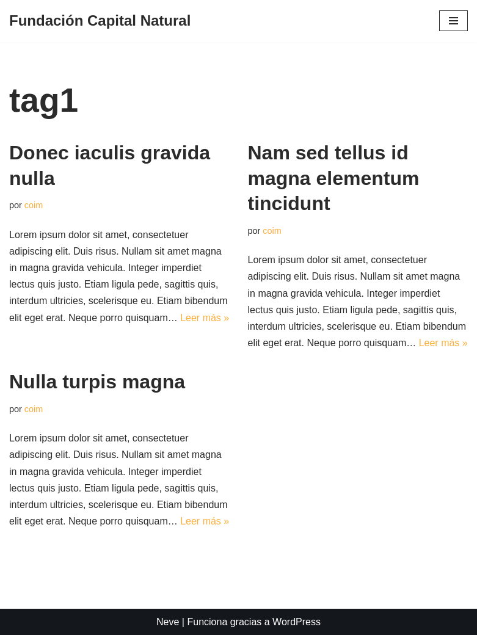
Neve (167, 622)
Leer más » (204, 318)
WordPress (296, 622)
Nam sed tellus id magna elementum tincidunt (334, 178)
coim (33, 205)
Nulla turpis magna (97, 382)
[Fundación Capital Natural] (100, 21)
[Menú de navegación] (453, 20)
